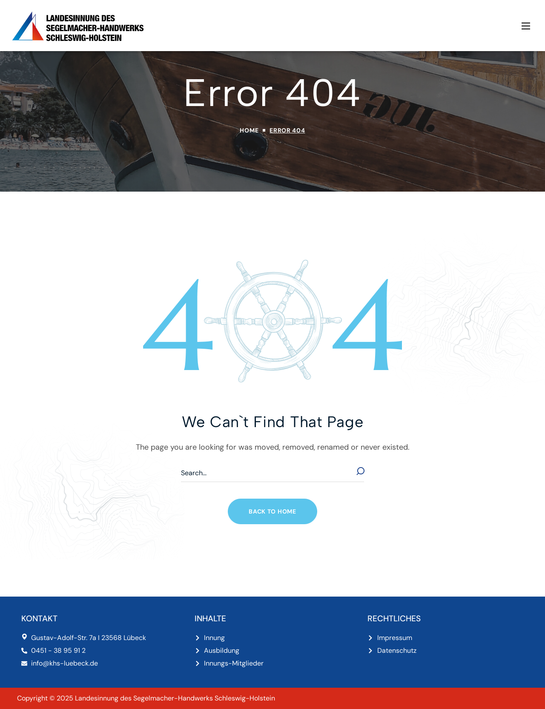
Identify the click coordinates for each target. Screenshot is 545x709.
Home (249, 130)
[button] (272, 511)
